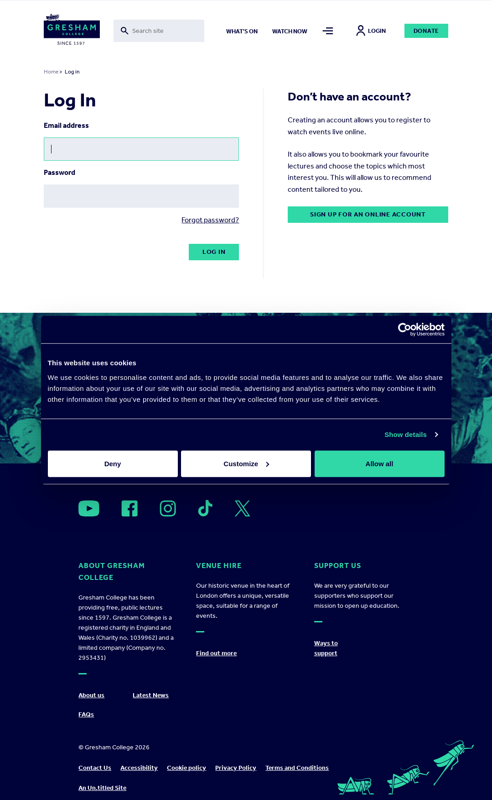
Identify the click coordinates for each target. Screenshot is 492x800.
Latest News (151, 695)
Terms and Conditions (297, 768)
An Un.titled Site (102, 788)
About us (91, 695)
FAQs (86, 714)
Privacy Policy (235, 768)
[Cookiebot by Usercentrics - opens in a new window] (405, 330)
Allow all (380, 463)
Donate (427, 30)
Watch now (289, 31)
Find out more (216, 653)
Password (59, 172)
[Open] (88, 508)
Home (51, 71)
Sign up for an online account (368, 214)
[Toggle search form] (159, 31)
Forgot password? (210, 220)
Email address (66, 125)
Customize (246, 463)
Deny (112, 463)
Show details (405, 434)
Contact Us (94, 768)
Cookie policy (186, 768)
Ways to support (326, 648)
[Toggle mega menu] (327, 31)
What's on (242, 31)
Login (371, 31)
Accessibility (139, 768)
